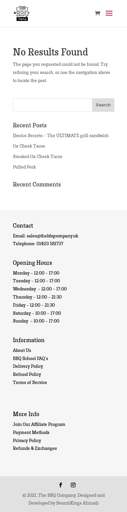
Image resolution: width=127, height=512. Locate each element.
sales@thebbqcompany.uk (52, 235)
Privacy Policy (27, 440)
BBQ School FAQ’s (30, 358)
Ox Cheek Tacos (29, 146)
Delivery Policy (28, 366)
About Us (22, 350)
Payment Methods (31, 432)
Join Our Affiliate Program (39, 424)
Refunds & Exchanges (35, 448)
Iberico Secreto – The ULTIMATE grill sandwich (61, 135)
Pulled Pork (24, 167)
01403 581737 (50, 243)
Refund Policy (27, 374)
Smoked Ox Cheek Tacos (37, 156)
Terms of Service (30, 382)
